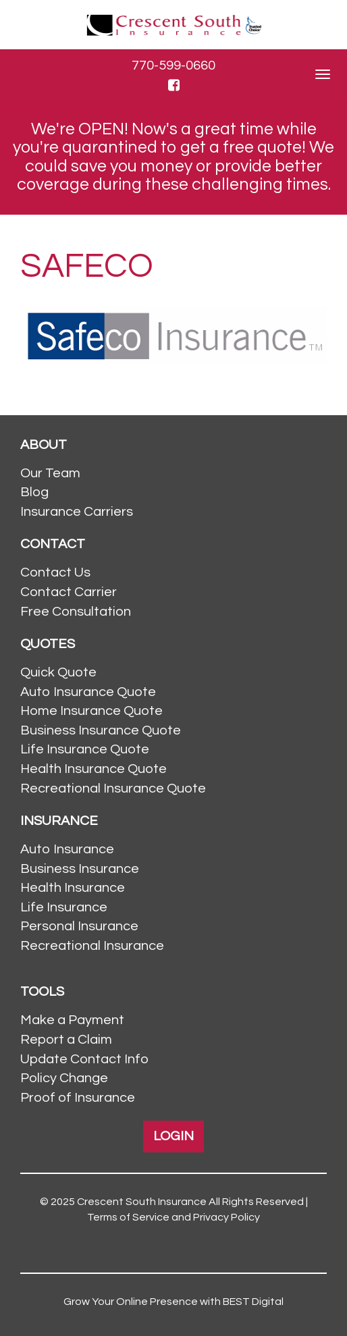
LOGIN (173, 1136)
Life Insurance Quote (84, 749)
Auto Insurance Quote (88, 692)
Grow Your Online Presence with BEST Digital (173, 1301)
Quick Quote (58, 672)
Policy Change (64, 1078)
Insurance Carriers (76, 511)
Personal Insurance (79, 926)
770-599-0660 (173, 65)
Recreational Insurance (92, 946)
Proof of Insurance (77, 1097)
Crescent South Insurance (142, 1201)
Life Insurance (63, 907)
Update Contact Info (84, 1059)
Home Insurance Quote (91, 711)
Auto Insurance (67, 849)
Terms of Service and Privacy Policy (173, 1217)
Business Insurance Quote (100, 730)
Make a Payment (72, 1020)
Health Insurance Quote (93, 769)
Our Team (50, 473)
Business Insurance (79, 869)
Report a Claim (66, 1039)
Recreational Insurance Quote (113, 788)
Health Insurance (72, 887)
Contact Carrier (68, 592)
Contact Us (55, 572)
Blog (34, 492)
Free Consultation (75, 611)
